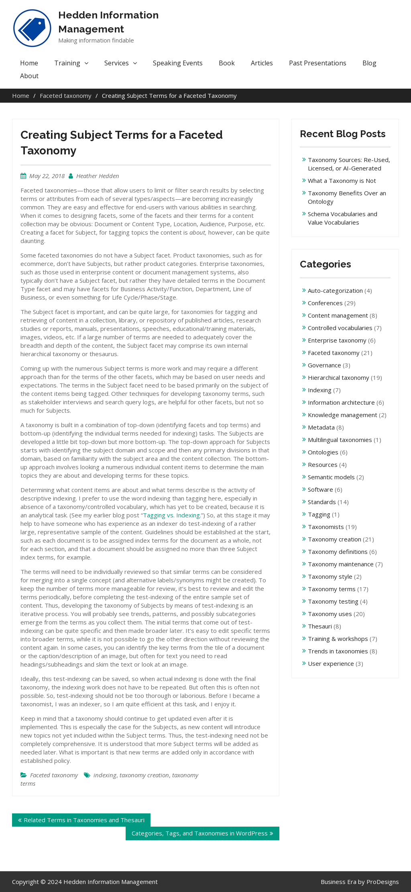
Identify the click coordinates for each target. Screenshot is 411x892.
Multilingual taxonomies (340, 440)
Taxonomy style (330, 576)
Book (227, 63)
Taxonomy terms (332, 589)
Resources (323, 464)
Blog (369, 63)
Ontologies (323, 452)
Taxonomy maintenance (341, 564)
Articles (262, 63)
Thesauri (320, 626)
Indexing (320, 390)
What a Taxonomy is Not (342, 180)
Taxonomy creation (334, 539)
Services (116, 63)
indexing (105, 775)
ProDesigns (382, 882)
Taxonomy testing (333, 601)
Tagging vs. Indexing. (172, 515)
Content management (338, 315)
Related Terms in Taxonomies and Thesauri (84, 820)
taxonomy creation (144, 775)
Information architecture (341, 402)
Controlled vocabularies (340, 328)
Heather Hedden (97, 176)
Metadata (321, 427)
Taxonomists (326, 527)
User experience (331, 663)
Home (29, 63)
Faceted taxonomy (54, 775)
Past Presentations (317, 63)
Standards (322, 502)
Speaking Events (178, 63)
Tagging (319, 514)
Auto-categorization (335, 290)
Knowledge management (342, 415)
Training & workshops (338, 639)
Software (320, 489)
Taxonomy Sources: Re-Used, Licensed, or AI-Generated (349, 164)
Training (67, 63)
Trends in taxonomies (338, 651)
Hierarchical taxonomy (338, 377)
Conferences (325, 303)
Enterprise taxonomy (337, 340)
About (29, 75)
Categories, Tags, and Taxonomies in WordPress (200, 833)
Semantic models (331, 477)
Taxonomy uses (330, 614)
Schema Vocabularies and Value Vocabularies (342, 218)
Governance (324, 365)
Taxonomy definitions (338, 551)
